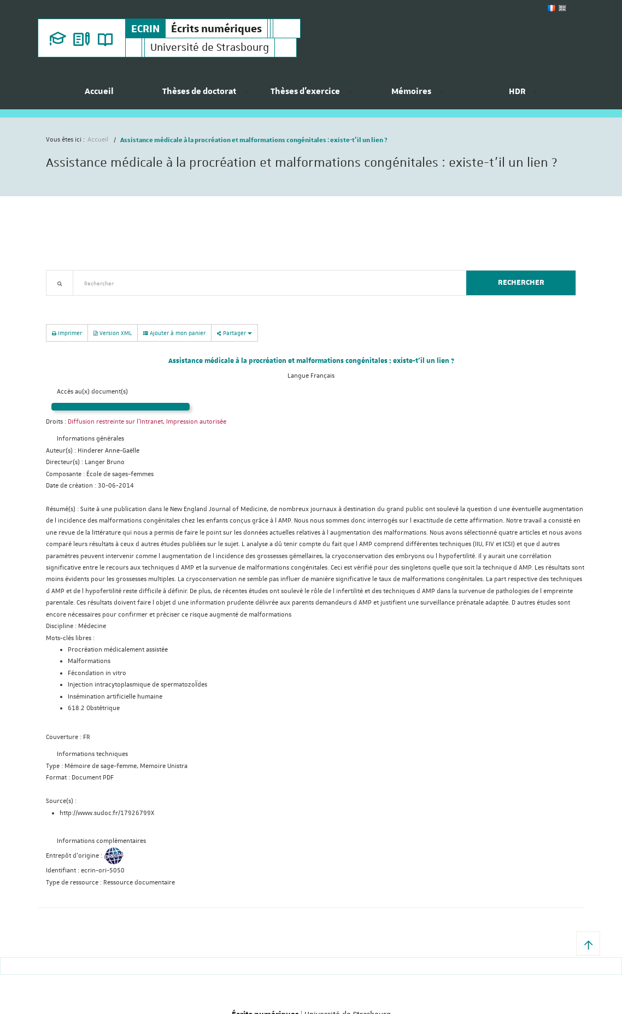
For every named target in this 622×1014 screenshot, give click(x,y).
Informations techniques (92, 754)
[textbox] (265, 283)
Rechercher (521, 283)
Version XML (112, 333)
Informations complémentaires (101, 841)
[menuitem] (99, 95)
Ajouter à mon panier (174, 332)
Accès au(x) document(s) (92, 392)
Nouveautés (122, 302)
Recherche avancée (74, 302)
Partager (234, 333)
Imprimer (67, 333)
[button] (588, 943)
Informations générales (90, 439)
